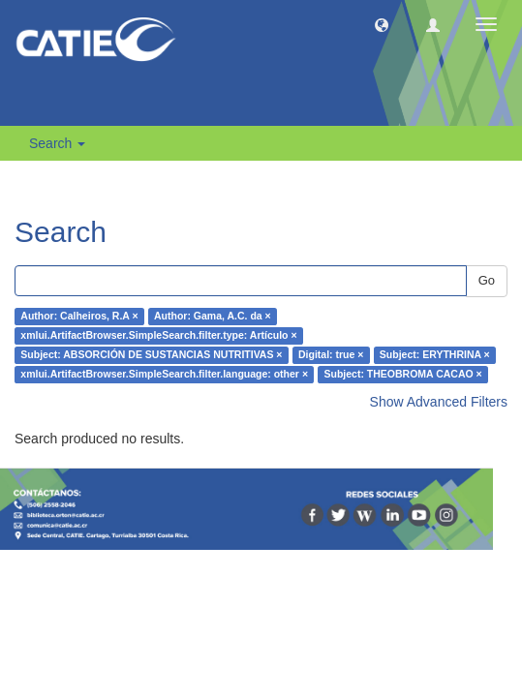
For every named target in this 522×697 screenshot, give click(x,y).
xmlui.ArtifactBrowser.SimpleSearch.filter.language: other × (164, 374)
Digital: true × (330, 355)
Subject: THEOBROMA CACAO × (403, 374)
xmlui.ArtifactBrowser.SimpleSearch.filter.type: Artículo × (158, 336)
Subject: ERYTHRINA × (435, 355)
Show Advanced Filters (438, 401)
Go (486, 280)
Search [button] (57, 143)
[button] (381, 24)
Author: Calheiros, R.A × (79, 316)
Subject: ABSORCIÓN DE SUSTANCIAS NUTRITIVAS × (151, 355)
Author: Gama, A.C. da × (212, 316)
